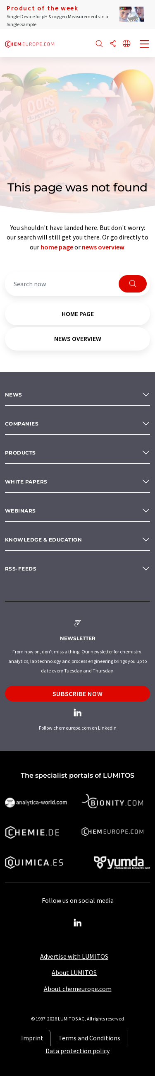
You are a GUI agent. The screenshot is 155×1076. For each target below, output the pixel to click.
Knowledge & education (43, 540)
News (13, 395)
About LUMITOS (74, 972)
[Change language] (126, 44)
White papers (26, 482)
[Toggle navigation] (144, 44)
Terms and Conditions (89, 1038)
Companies (21, 424)
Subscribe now (77, 693)
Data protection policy (77, 1051)
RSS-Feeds (20, 569)
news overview (103, 247)
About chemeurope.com (78, 988)
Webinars (20, 511)
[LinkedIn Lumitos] (77, 923)
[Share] (113, 44)
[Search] (99, 44)
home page (57, 247)
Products (20, 453)
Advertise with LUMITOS (74, 956)
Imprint (32, 1038)
